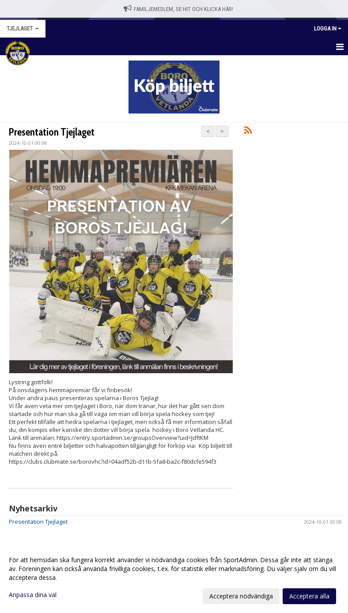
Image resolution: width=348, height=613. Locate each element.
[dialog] (174, 577)
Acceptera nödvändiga (241, 596)
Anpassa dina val (33, 595)
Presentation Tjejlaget (52, 132)
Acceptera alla (309, 596)
